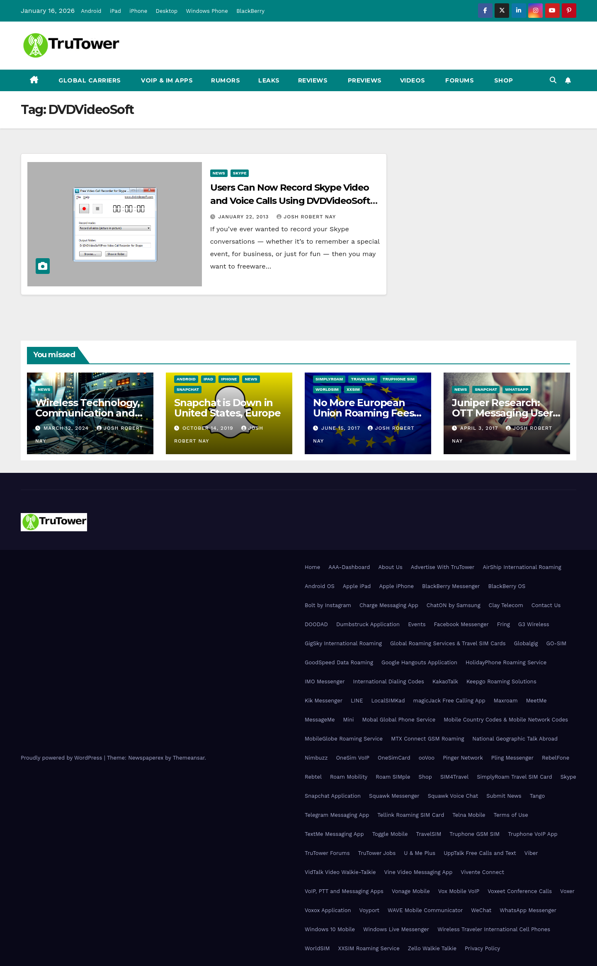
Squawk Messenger (394, 796)
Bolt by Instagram (328, 605)
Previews (364, 80)
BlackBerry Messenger (451, 586)
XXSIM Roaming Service (369, 948)
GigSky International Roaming (343, 643)
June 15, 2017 (341, 428)
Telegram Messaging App (337, 815)
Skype (240, 173)
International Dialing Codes (388, 681)
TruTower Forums (327, 853)
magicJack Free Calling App (449, 700)
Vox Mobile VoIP (459, 891)
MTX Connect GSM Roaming (427, 739)
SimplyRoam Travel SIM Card (514, 777)
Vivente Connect (482, 872)
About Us (390, 567)
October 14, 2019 (208, 428)
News (219, 173)
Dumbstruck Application (368, 624)
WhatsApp (516, 389)
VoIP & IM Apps (166, 80)
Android (91, 11)
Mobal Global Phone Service (398, 720)
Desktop (167, 11)
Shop (502, 80)
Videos (412, 80)
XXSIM (353, 389)
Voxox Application (328, 910)
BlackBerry (250, 11)
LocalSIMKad (388, 700)
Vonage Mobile (411, 891)
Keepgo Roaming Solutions (501, 681)
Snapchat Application (333, 796)
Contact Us (546, 605)
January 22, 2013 (244, 217)
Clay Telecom (506, 605)
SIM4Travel (454, 777)
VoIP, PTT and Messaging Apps (344, 891)
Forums (459, 80)
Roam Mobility (348, 777)
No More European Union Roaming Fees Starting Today (363, 413)
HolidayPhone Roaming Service (506, 662)
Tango (537, 796)
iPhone (138, 11)
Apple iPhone (396, 586)
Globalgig (526, 643)
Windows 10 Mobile (330, 929)
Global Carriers (89, 80)
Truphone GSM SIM (474, 834)
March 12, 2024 (67, 428)
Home (312, 567)
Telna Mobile (468, 815)
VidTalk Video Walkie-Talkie (340, 872)
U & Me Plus (419, 853)
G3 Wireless (533, 624)
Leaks (269, 80)
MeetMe (536, 700)
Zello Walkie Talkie (432, 948)
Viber (531, 853)
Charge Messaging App (388, 605)
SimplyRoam (329, 379)
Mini (348, 720)
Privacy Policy (482, 948)
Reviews (313, 80)
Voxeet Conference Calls (520, 891)
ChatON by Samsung (454, 605)
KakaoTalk (445, 681)
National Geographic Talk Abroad (515, 739)
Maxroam (506, 700)
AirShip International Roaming (522, 567)
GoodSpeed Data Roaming (339, 662)
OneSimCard (394, 758)
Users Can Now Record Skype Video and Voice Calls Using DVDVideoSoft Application (290, 201)
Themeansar (189, 758)
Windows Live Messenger (396, 929)
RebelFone (555, 758)
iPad (115, 11)
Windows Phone (207, 11)
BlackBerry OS (506, 586)
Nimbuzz (316, 758)
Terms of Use (511, 815)
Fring (503, 624)
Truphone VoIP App (533, 834)
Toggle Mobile (390, 834)
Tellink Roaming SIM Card (410, 815)
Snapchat (188, 389)
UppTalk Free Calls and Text (480, 853)
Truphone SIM (399, 379)
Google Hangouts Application (419, 662)
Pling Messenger (512, 758)
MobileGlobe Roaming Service (344, 739)
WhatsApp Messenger (528, 910)
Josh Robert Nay (306, 217)
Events (416, 624)
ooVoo (426, 758)
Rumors (225, 80)
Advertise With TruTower (443, 567)
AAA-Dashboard (349, 567)
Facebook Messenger (461, 624)
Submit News (504, 796)
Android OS (320, 586)
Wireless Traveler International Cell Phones (493, 929)
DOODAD (316, 624)
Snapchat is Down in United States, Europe (227, 408)
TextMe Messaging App (334, 834)
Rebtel (313, 777)
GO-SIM (556, 643)
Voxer (567, 891)
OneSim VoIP (352, 758)
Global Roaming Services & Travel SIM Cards (448, 643)
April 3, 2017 (480, 428)
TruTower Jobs (377, 853)
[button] (553, 80)
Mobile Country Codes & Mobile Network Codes (506, 720)
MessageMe (320, 720)
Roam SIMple (393, 777)
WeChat (481, 910)
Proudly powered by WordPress (62, 758)
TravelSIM (362, 379)
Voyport (369, 910)
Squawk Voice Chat (453, 796)
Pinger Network (463, 758)
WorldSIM (327, 389)
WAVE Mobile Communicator (425, 910)
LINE (357, 700)
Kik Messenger (323, 700)
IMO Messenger (325, 681)
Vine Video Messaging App (418, 872)
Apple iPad (357, 586)
